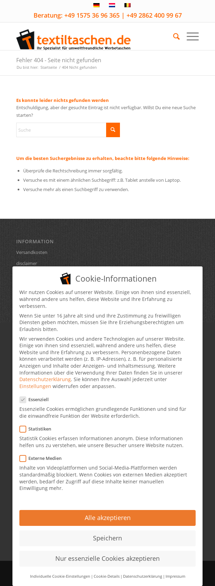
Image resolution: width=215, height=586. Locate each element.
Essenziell (37, 395)
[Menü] (189, 36)
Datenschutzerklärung (45, 375)
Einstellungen (35, 382)
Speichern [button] (107, 534)
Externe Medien (43, 454)
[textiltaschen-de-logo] (89, 36)
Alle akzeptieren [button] (108, 513)
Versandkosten (31, 252)
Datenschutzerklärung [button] (142, 571)
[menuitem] (173, 36)
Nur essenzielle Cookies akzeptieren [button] (107, 554)
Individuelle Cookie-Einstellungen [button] (60, 571)
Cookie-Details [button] (107, 571)
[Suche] (173, 36)
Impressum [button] (175, 571)
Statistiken (38, 425)
